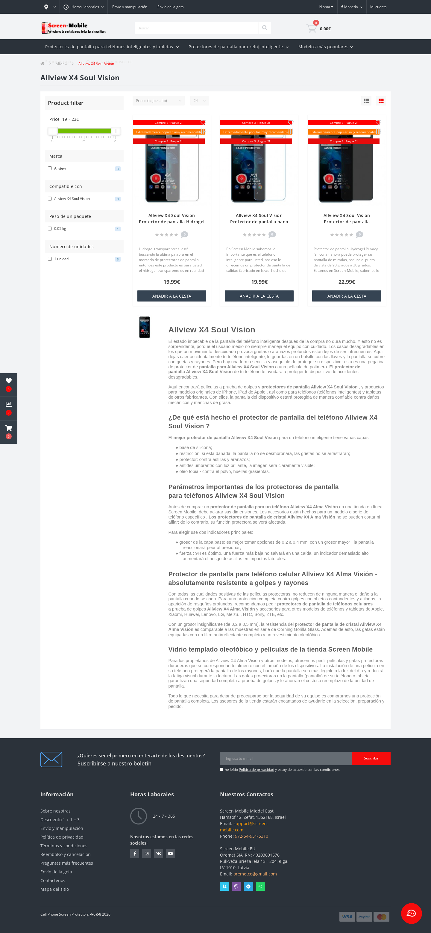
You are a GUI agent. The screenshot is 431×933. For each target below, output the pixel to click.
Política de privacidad (256, 769)
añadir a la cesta (171, 296)
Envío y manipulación (129, 6)
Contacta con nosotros (109, 61)
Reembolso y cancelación (65, 854)
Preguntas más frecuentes (66, 863)
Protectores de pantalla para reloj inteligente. (239, 46)
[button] (50, 7)
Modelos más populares (325, 46)
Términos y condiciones (63, 845)
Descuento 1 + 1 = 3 (60, 819)
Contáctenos (52, 880)
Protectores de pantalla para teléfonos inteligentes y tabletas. (112, 46)
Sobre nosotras (61, 61)
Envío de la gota (170, 6)
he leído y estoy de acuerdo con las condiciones (282, 769)
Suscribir (371, 758)
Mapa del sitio (54, 889)
